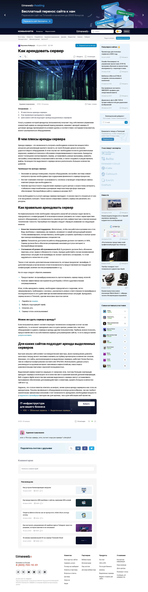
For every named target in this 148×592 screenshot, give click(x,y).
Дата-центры (121, 568)
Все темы (21, 37)
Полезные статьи (122, 572)
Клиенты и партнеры (70, 570)
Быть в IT (45, 39)
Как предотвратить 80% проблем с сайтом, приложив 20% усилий (47, 500)
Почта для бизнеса (105, 566)
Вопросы (39, 31)
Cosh (108, 359)
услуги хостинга (24, 335)
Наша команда (121, 565)
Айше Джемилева (112, 323)
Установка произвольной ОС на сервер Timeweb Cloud (43, 538)
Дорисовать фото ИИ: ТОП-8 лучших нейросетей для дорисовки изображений (114, 102)
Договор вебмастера (89, 570)
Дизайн (63, 37)
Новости (30, 37)
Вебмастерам (86, 559)
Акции (66, 583)
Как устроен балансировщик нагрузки (37, 487)
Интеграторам (86, 563)
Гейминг (87, 37)
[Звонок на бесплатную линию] (38, 565)
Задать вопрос (109, 38)
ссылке (34, 301)
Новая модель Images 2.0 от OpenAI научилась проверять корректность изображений (115, 218)
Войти (126, 31)
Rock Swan (110, 347)
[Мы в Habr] (34, 572)
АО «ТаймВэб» (28, 579)
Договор (67, 576)
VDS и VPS (102, 563)
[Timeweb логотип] (38, 557)
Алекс (109, 365)
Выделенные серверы (106, 573)
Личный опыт (23, 39)
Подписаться (107, 139)
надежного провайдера (29, 395)
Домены (102, 570)
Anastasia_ (110, 316)
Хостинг (101, 559)
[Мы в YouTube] (29, 572)
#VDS (39, 104)
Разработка (39, 37)
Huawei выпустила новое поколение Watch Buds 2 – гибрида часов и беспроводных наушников (114, 293)
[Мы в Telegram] (18, 572)
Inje (108, 341)
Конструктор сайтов (70, 559)
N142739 (18, 582)
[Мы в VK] (23, 572)
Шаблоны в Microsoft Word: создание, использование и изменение (112, 78)
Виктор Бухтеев (112, 335)
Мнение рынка (35, 39)
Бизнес (80, 37)
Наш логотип (86, 566)
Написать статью (123, 38)
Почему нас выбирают (71, 566)
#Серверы (45, 104)
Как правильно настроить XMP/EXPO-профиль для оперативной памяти (111, 90)
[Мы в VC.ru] (39, 572)
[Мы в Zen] (44, 572)
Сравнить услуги (69, 563)
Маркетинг (72, 37)
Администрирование (52, 37)
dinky (109, 310)
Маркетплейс (50, 31)
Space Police (111, 329)
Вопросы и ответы (70, 573)
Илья (108, 353)
